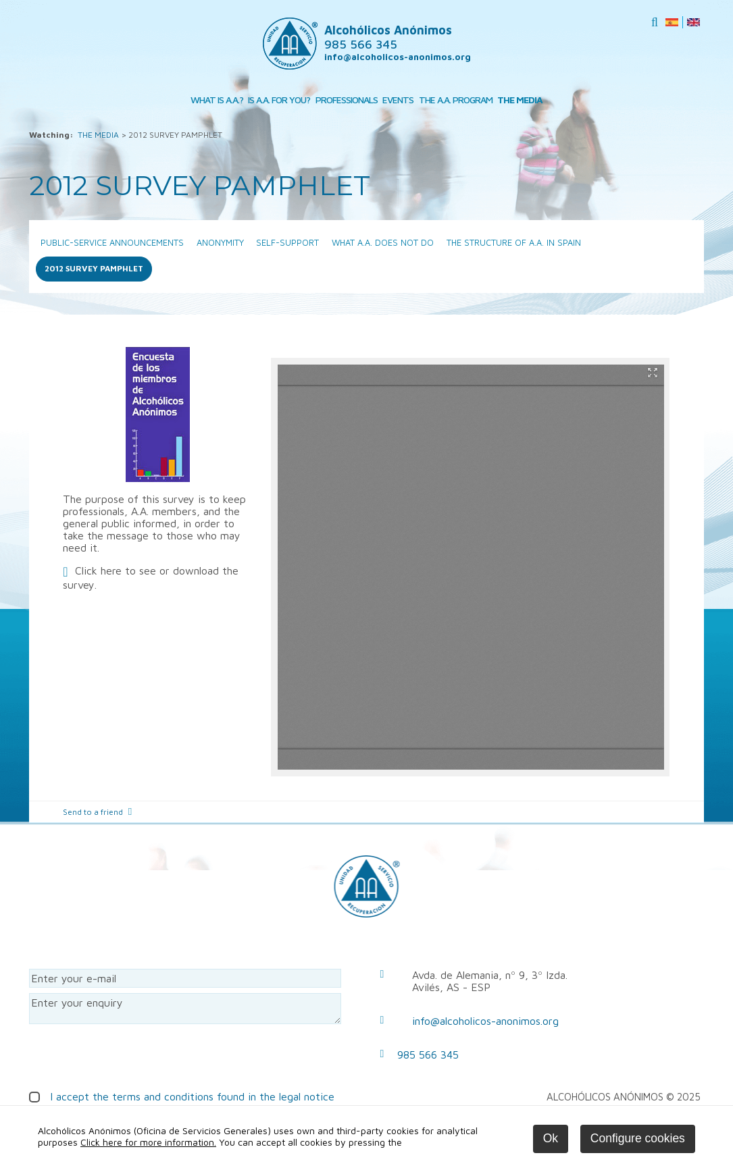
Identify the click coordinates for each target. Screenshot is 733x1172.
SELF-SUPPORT (287, 243)
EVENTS (397, 99)
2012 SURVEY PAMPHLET (94, 268)
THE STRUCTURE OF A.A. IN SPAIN (514, 243)
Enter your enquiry (184, 1008)
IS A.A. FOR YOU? (279, 99)
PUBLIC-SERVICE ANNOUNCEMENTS (112, 243)
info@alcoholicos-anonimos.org (397, 56)
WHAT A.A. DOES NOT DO (383, 243)
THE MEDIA (519, 99)
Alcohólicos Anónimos (388, 37)
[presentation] (131, 1056)
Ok (550, 1138)
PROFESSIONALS (346, 99)
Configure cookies (637, 1138)
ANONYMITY (220, 243)
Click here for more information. (148, 1142)
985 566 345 (428, 1054)
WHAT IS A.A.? (217, 99)
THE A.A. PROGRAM (455, 99)
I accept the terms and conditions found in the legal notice (192, 1096)
